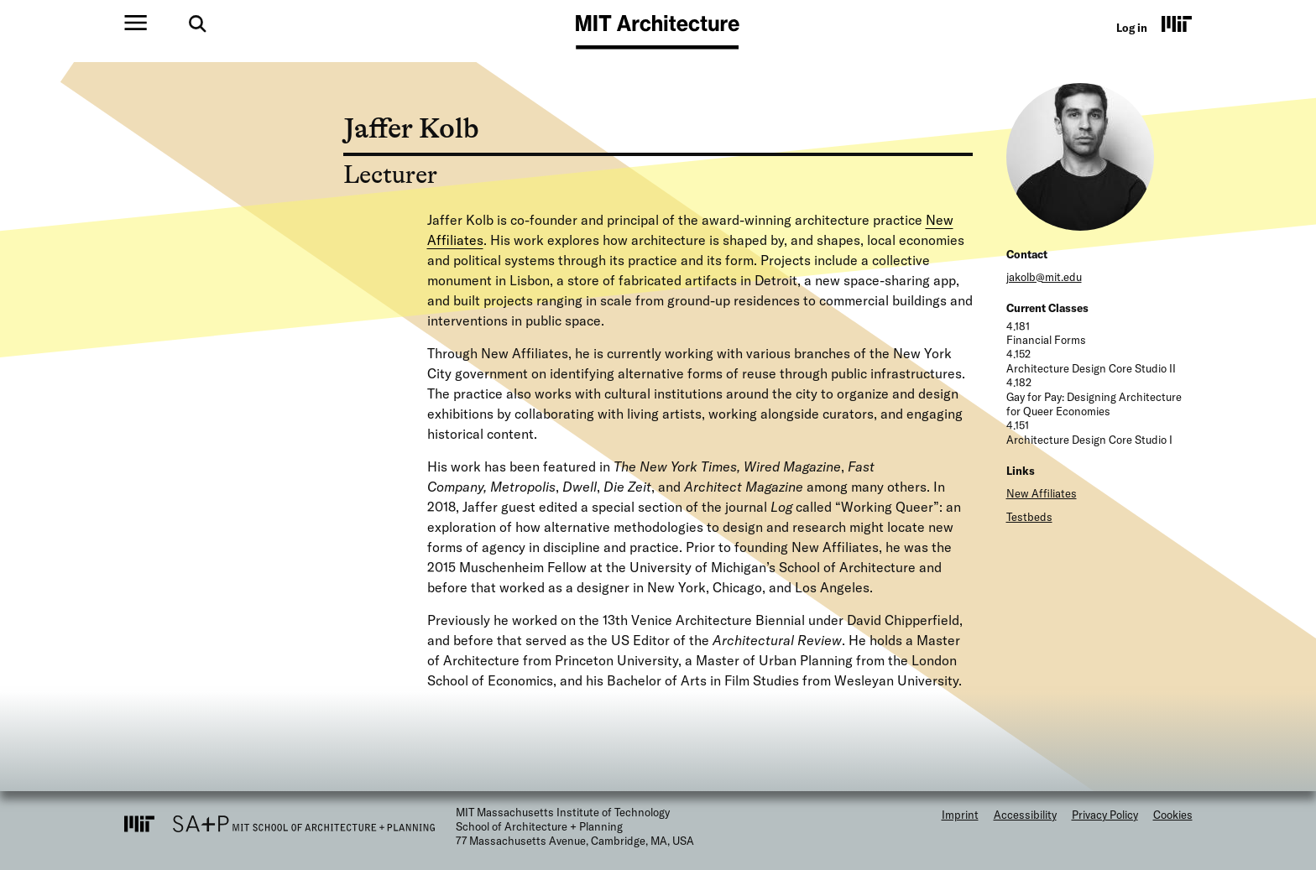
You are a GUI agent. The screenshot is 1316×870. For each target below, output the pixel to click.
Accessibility (1025, 814)
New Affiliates (1041, 493)
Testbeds (1029, 517)
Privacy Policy (1105, 814)
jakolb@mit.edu (1044, 277)
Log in (1131, 27)
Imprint (960, 814)
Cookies (1173, 814)
